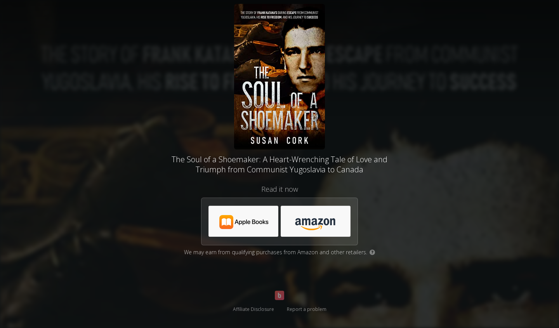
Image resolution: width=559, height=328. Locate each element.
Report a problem (306, 309)
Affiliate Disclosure (253, 309)
